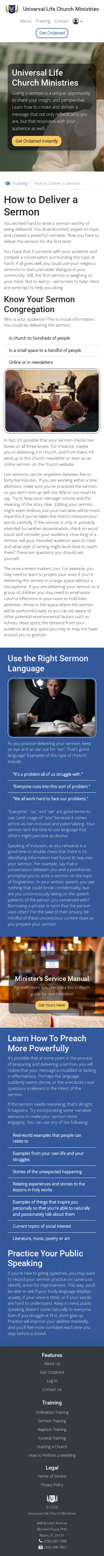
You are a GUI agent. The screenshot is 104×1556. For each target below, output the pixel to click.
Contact (61, 21)
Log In (52, 1380)
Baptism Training (52, 1429)
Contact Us (52, 1389)
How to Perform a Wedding (52, 1455)
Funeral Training (52, 1438)
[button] (79, 21)
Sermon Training (52, 1420)
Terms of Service (52, 1476)
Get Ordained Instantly (37, 141)
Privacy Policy (52, 1484)
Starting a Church (52, 1446)
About (25, 21)
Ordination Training (52, 1412)
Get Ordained (52, 33)
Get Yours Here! (52, 1005)
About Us (52, 1363)
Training (42, 21)
